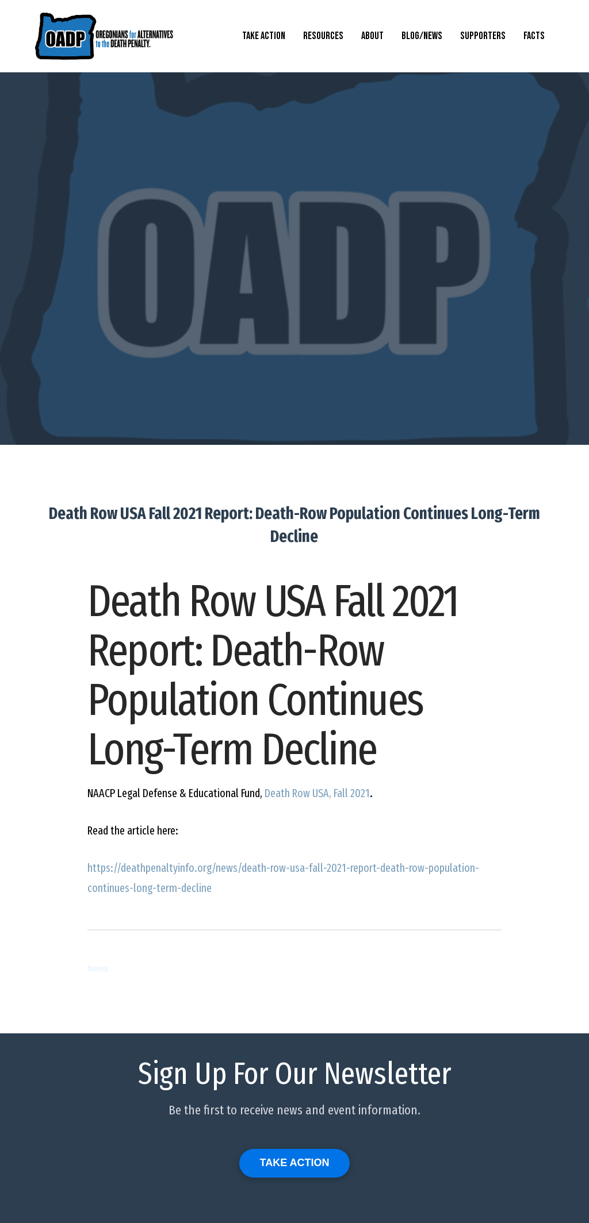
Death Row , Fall (317, 793)
